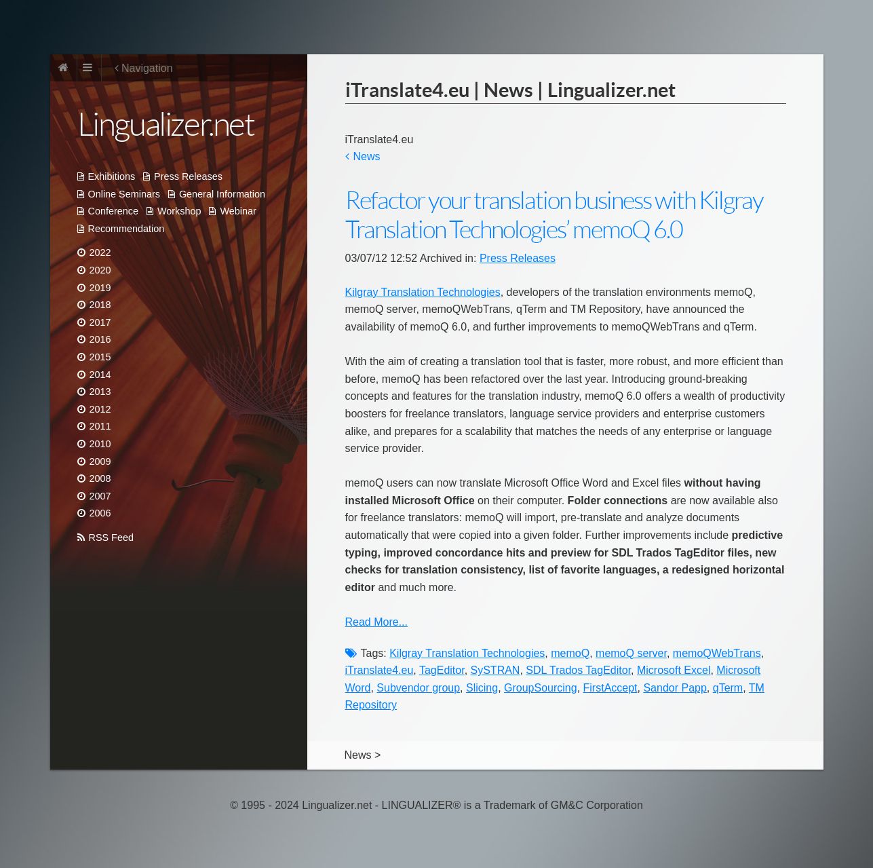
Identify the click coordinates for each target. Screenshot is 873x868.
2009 (100, 461)
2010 (100, 443)
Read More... (376, 622)
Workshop (179, 211)
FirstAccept (610, 688)
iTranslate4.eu (379, 670)
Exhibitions (112, 176)
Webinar (238, 211)
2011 (100, 426)
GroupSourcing (540, 688)
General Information (222, 194)
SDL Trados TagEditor (578, 670)
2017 (100, 322)
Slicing (482, 688)
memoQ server (631, 653)
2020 (100, 270)
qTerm (728, 688)
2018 (100, 304)
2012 (100, 409)
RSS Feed (111, 537)
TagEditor (442, 670)
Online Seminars (124, 194)
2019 (100, 287)
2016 (100, 339)
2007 (100, 496)
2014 (100, 374)
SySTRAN (495, 670)
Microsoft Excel (673, 670)
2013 (100, 391)
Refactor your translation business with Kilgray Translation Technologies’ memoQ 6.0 (554, 215)
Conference (113, 211)
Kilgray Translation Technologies (423, 292)
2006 (100, 513)
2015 (100, 357)
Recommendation (126, 228)
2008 (100, 478)
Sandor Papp (674, 688)
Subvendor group (418, 688)
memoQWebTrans (717, 653)
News (367, 156)
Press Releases (188, 176)
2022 (100, 252)
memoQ (570, 653)
